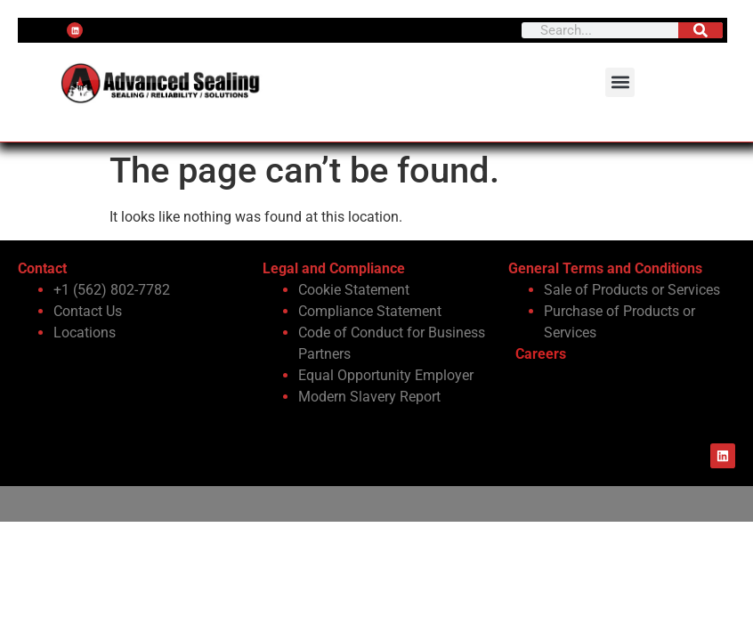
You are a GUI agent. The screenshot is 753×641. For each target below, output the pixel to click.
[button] (620, 82)
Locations (84, 332)
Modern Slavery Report (369, 396)
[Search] (700, 30)
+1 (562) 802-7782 (111, 289)
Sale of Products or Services (632, 289)
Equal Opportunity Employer (386, 375)
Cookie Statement (353, 289)
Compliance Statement (369, 311)
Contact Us (87, 311)
